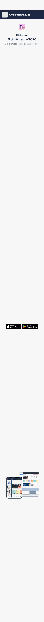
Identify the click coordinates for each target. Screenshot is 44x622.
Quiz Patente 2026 (19, 14)
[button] (5, 15)
